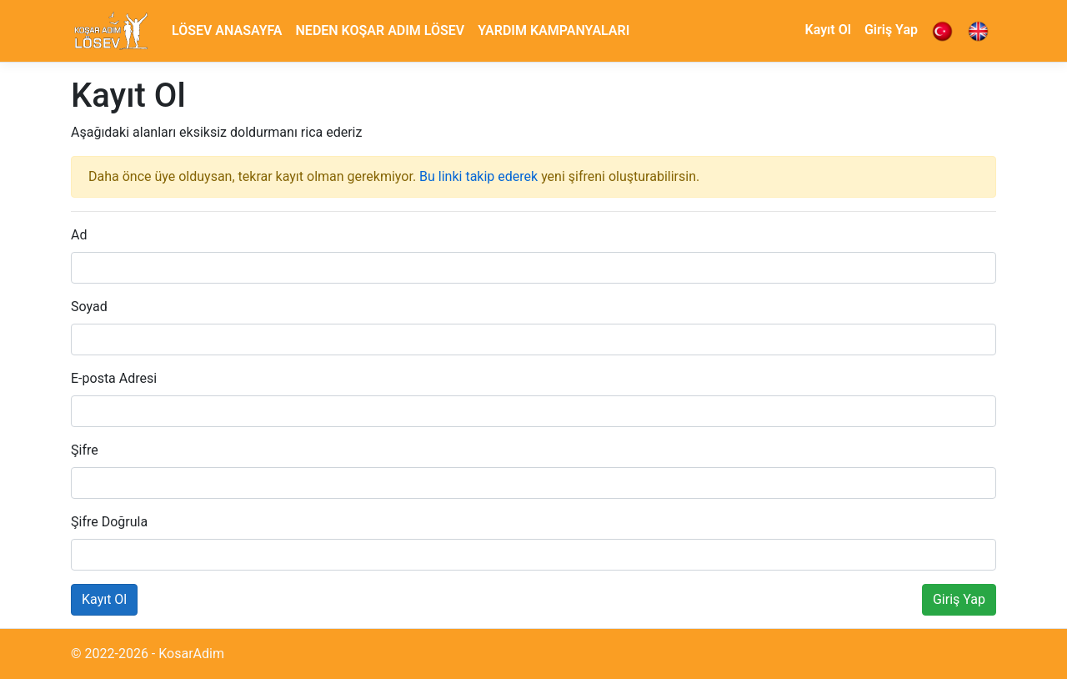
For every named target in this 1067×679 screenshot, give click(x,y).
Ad (79, 235)
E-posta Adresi (114, 378)
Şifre (84, 450)
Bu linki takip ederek (478, 176)
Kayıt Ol (828, 30)
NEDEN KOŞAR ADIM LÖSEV (380, 30)
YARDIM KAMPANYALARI (553, 30)
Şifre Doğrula (109, 522)
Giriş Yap (891, 30)
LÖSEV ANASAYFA (227, 30)
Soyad (89, 306)
